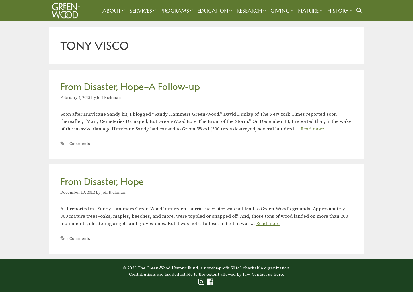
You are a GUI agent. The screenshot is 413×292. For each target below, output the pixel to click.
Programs (177, 10)
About (114, 10)
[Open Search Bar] (359, 10)
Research (252, 10)
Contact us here (267, 274)
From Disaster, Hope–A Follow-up (130, 87)
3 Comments (78, 238)
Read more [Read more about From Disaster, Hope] (268, 223)
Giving (282, 10)
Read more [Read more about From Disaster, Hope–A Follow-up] (312, 129)
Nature (311, 10)
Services (143, 10)
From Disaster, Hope (102, 181)
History (340, 10)
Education (215, 10)
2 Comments (78, 143)
